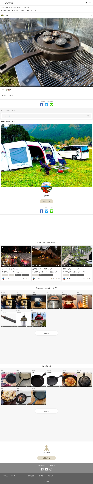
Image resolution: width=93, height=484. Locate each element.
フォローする (46, 201)
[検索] (86, 3)
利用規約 (5, 476)
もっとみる (46, 333)
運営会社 (50, 476)
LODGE (63, 372)
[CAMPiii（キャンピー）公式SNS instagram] (50, 469)
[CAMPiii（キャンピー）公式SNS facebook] (42, 469)
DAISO (18, 390)
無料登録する (46, 458)
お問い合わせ (41, 476)
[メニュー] (90, 3)
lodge (2, 390)
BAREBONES (4, 294)
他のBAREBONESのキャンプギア (46, 288)
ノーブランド (19, 372)
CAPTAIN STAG (49, 372)
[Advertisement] (46, 227)
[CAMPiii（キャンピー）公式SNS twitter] (46, 469)
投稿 (88, 116)
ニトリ (33, 372)
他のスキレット (46, 366)
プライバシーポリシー (17, 476)
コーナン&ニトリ (4, 372)
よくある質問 (30, 476)
